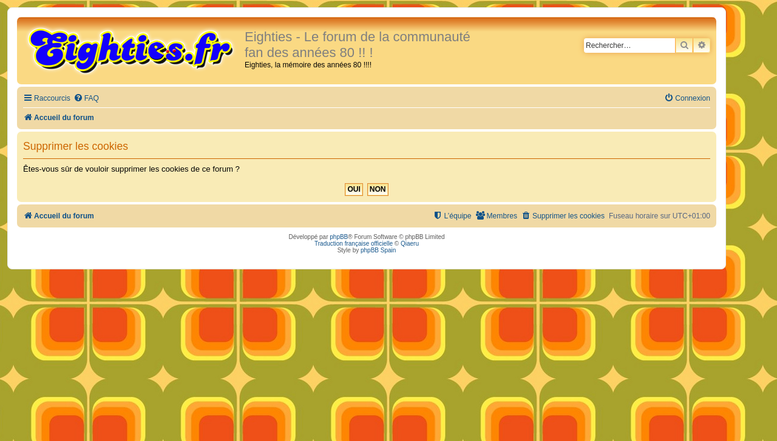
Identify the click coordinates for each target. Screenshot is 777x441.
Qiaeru (410, 243)
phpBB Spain (378, 250)
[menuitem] (86, 98)
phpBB (339, 237)
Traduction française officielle (353, 243)
